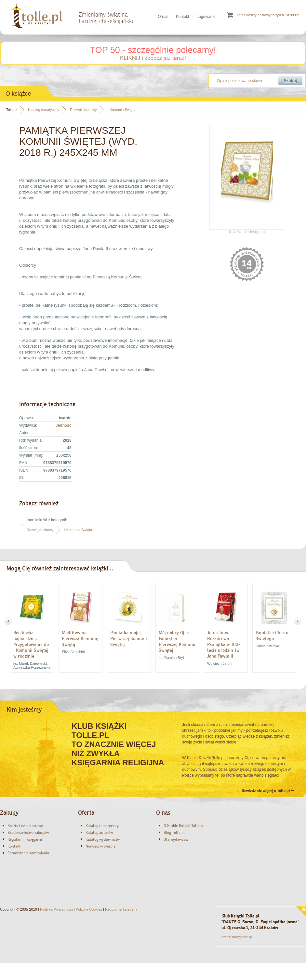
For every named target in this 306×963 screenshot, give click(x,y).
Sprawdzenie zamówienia (28, 853)
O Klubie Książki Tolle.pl (184, 826)
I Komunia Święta (122, 110)
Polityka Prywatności (56, 909)
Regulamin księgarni (24, 839)
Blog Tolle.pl (174, 833)
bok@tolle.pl (242, 937)
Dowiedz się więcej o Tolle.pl (268, 790)
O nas (163, 16)
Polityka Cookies (89, 909)
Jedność (64, 425)
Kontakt (182, 16)
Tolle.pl (11, 110)
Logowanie (206, 16)
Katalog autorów (99, 833)
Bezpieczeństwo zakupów (28, 833)
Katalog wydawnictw (103, 839)
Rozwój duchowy (83, 110)
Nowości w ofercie (100, 846)
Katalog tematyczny (43, 110)
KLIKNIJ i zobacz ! (153, 58)
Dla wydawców (176, 839)
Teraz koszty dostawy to (268, 15)
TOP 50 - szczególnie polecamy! (153, 50)
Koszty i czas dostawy (25, 826)
